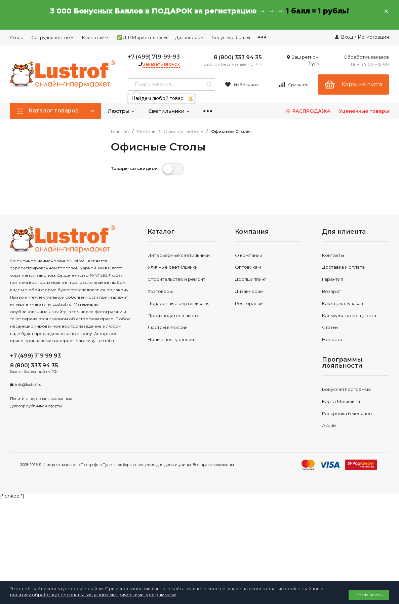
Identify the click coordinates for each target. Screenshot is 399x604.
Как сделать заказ (342, 303)
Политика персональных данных (41, 398)
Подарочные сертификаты (178, 303)
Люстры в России (168, 327)
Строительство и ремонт (176, 279)
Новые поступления (171, 339)
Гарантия (332, 279)
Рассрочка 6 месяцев (347, 413)
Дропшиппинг (250, 279)
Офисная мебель (183, 131)
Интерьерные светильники (179, 255)
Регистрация (373, 37)
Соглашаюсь (369, 594)
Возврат (331, 291)
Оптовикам (248, 267)
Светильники (169, 111)
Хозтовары (160, 291)
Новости (332, 339)
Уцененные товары (364, 111)
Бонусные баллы (231, 37)
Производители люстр (174, 315)
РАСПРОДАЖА (307, 111)
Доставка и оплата (343, 267)
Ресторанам (249, 303)
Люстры (121, 111)
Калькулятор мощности (349, 315)
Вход (347, 37)
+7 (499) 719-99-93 (154, 57)
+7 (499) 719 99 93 (35, 356)
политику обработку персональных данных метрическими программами (93, 594)
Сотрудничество (52, 37)
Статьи (330, 327)
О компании (248, 255)
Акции (329, 425)
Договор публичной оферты (36, 406)
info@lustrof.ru (28, 384)
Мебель (146, 131)
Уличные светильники (173, 267)
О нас (16, 37)
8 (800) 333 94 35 (238, 57)
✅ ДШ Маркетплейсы (142, 37)
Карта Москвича (341, 401)
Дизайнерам (189, 37)
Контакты (333, 255)
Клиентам (95, 37)
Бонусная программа (346, 389)
